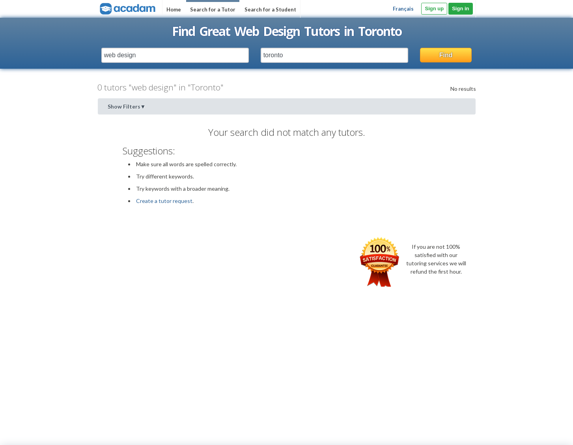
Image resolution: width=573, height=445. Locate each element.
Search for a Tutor (212, 9)
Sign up (434, 8)
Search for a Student (270, 9)
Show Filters (127, 106)
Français (403, 9)
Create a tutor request (164, 200)
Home (173, 9)
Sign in (460, 8)
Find (446, 55)
